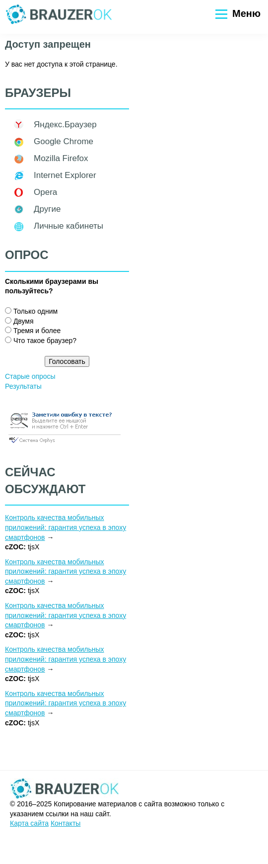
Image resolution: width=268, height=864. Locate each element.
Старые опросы (30, 376)
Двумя (23, 321)
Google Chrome (63, 141)
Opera (45, 192)
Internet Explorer (65, 175)
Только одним (35, 311)
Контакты (65, 823)
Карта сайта (29, 823)
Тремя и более (37, 331)
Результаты (23, 386)
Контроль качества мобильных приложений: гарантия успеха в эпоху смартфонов (65, 527)
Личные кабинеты (68, 226)
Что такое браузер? (44, 341)
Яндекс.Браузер (65, 124)
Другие (47, 209)
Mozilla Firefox (61, 158)
